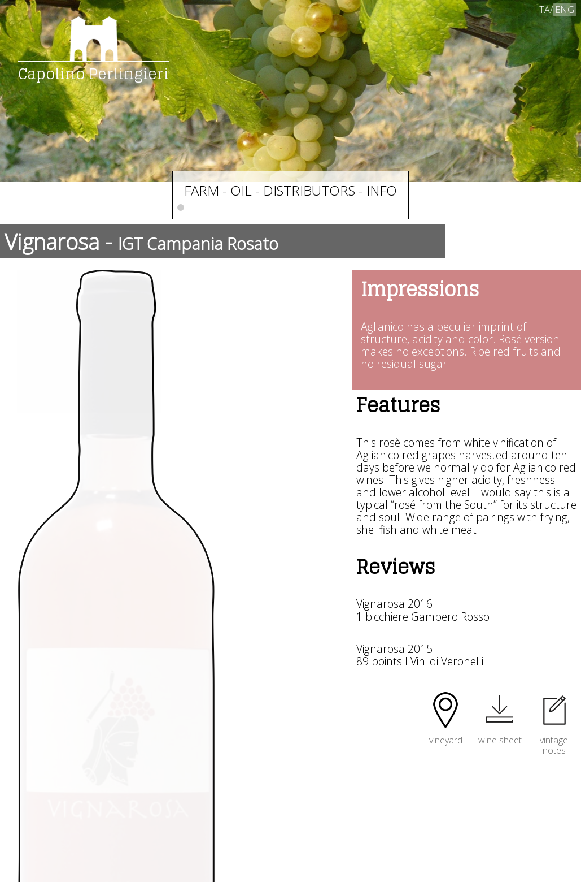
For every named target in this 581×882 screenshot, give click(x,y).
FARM (201, 190)
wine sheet (499, 734)
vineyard (445, 734)
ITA (543, 9)
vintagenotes (553, 739)
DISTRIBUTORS (309, 190)
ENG (564, 9)
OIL (241, 190)
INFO (381, 190)
